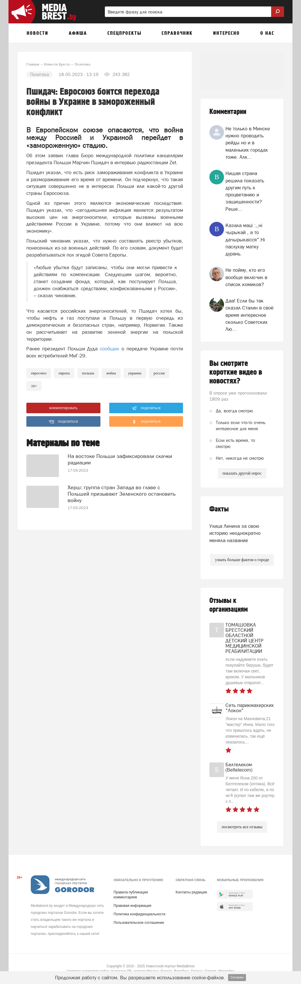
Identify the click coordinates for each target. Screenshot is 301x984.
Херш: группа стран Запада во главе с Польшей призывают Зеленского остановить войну (122, 493)
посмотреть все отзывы (242, 827)
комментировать (63, 408)
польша (88, 373)
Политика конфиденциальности (139, 914)
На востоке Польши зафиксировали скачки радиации (120, 459)
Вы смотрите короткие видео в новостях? (235, 372)
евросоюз (38, 373)
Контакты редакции (191, 892)
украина (134, 373)
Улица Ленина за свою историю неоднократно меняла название (235, 533)
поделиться (146, 408)
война (111, 373)
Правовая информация (132, 906)
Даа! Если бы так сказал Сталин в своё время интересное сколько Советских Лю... (249, 315)
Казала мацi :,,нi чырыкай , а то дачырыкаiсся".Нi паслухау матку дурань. (245, 239)
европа (64, 373)
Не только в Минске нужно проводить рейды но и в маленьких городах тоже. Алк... (247, 143)
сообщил (109, 349)
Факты (219, 509)
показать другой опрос (242, 473)
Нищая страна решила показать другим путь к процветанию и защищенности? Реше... (244, 191)
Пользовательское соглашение (139, 923)
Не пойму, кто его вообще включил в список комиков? (246, 277)
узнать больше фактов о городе (242, 560)
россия (159, 373)
